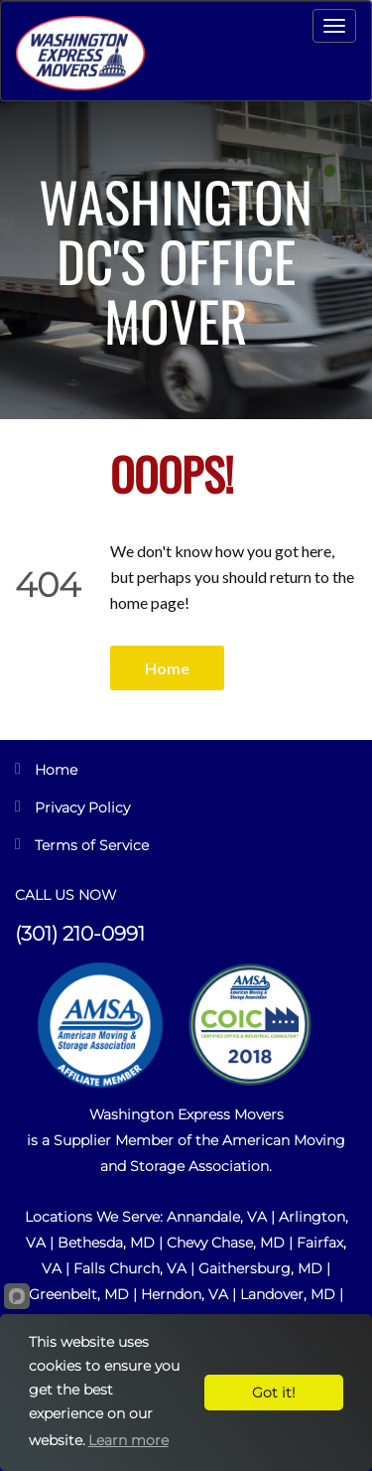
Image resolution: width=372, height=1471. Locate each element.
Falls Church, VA (129, 1268)
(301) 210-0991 (80, 934)
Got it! (274, 1392)
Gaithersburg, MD (260, 1268)
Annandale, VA (219, 1217)
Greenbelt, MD (79, 1294)
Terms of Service (92, 845)
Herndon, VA (184, 1294)
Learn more (128, 1440)
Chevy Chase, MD (226, 1242)
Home (167, 668)
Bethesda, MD (106, 1242)
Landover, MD (287, 1294)
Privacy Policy (82, 807)
